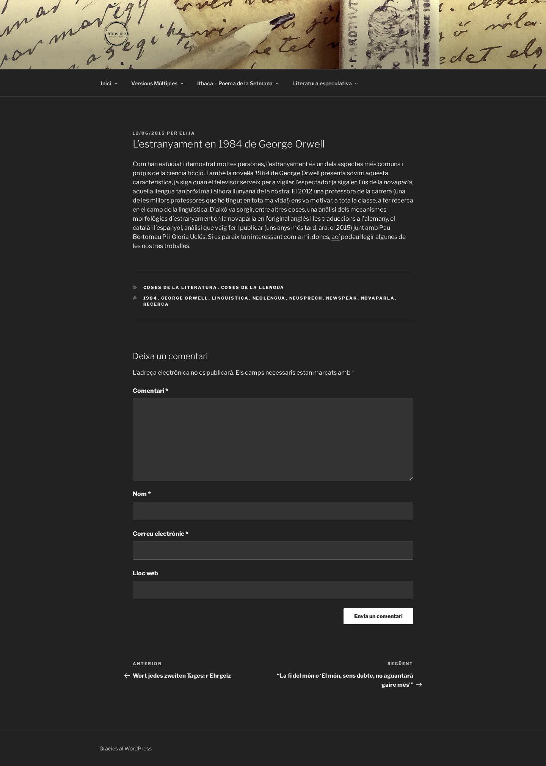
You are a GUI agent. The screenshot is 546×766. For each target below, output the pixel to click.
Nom (142, 494)
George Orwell (185, 298)
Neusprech (306, 298)
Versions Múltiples (158, 83)
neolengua (269, 298)
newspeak (342, 298)
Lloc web (145, 573)
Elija (187, 133)
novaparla (378, 298)
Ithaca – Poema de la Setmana (238, 83)
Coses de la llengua (253, 287)
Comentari (150, 390)
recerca (156, 304)
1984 (150, 298)
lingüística (230, 298)
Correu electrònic (160, 533)
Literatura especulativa (325, 83)
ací (335, 236)
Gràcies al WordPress (125, 748)
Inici (110, 83)
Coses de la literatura (180, 287)
